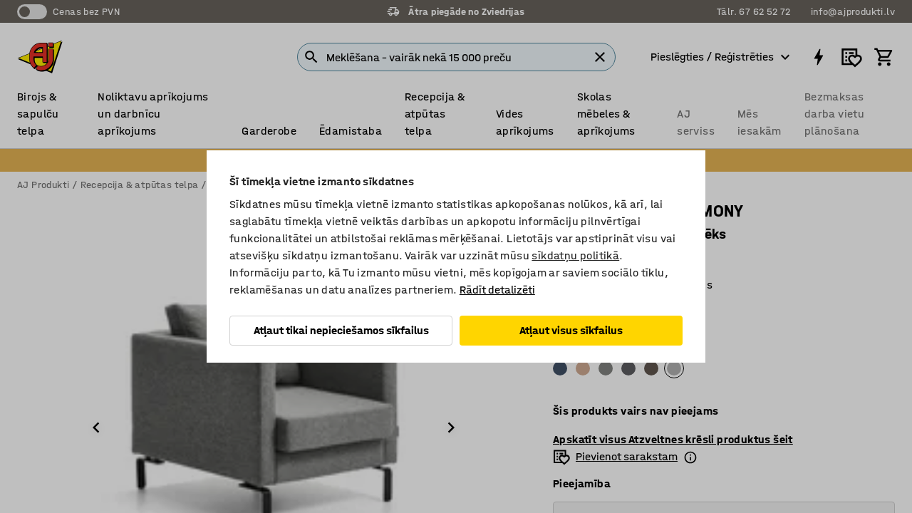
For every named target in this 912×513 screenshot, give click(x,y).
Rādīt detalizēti (497, 289)
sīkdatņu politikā (575, 255)
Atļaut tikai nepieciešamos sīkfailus (341, 330)
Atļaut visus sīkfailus (571, 330)
